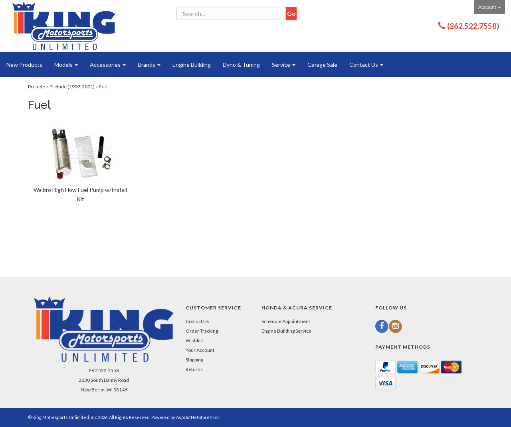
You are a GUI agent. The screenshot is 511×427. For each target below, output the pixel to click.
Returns (194, 369)
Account (489, 7)
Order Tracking (202, 331)
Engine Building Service (286, 331)
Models (66, 64)
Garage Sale (322, 64)
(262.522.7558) (473, 25)
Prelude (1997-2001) (72, 87)
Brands (149, 64)
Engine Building (191, 64)
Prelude (36, 87)
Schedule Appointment (285, 321)
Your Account (200, 350)
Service (283, 64)
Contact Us (366, 64)
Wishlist (194, 340)
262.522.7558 (104, 370)
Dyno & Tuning (241, 64)
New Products (24, 64)
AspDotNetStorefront (198, 417)
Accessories (108, 64)
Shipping (194, 360)
